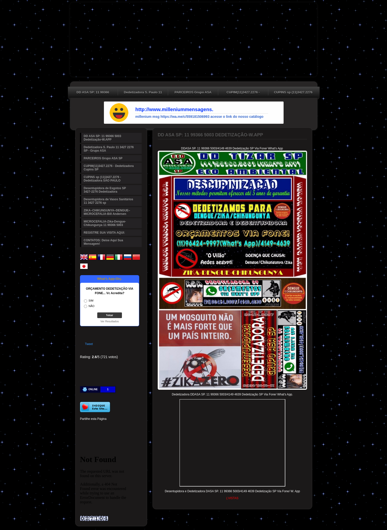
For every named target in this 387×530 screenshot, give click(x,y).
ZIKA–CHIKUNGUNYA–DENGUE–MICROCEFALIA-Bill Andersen (107, 212)
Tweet (89, 344)
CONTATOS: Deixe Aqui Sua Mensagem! (103, 242)
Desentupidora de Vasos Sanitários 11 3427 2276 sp (108, 201)
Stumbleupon (83, 434)
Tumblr (117, 426)
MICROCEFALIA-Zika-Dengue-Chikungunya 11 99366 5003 (105, 223)
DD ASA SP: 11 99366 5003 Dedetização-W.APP (93, 92)
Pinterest (100, 426)
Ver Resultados (109, 321)
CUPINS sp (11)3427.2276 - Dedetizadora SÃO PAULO (293, 92)
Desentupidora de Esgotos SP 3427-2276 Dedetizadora (105, 189)
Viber (125, 434)
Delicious (91, 434)
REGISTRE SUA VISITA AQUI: (104, 232)
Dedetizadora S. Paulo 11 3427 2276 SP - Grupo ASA (143, 92)
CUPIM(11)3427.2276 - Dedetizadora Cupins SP (243, 92)
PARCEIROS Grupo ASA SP (193, 92)
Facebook (83, 426)
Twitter (91, 426)
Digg (125, 426)
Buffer (100, 434)
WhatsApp (117, 434)
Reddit (133, 426)
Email (133, 434)
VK (108, 434)
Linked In (108, 426)
